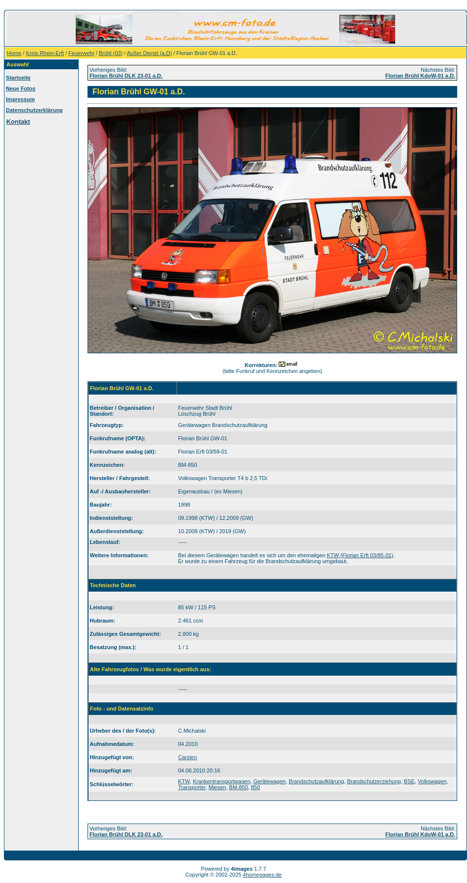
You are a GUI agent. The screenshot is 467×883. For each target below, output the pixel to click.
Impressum (20, 99)
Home (14, 53)
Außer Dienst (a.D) (149, 53)
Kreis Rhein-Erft (45, 53)
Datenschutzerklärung (34, 110)
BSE (409, 781)
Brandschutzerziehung (374, 781)
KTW (184, 781)
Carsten (187, 757)
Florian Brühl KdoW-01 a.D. (420, 76)
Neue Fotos (20, 88)
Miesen (217, 787)
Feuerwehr (81, 53)
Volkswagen (432, 781)
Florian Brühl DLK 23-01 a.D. (126, 76)
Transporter (191, 787)
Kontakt (18, 121)
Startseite (18, 78)
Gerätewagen (269, 781)
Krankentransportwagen (221, 781)
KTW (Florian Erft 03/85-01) (360, 555)
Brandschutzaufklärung (316, 781)
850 (255, 787)
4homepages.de (262, 875)
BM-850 (238, 787)
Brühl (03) (110, 53)
